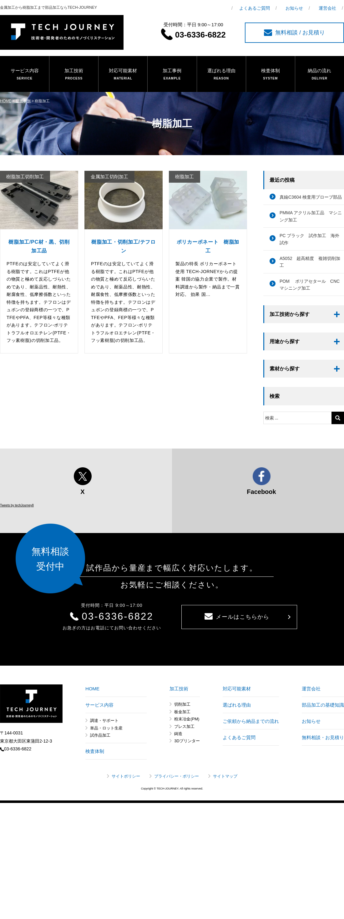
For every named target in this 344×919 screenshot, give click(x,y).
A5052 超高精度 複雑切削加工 (310, 262)
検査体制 (270, 74)
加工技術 (73, 74)
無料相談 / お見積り (294, 32)
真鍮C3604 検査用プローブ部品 (311, 197)
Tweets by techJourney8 (17, 505)
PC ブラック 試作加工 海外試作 (309, 239)
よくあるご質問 (254, 8)
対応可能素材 (123, 74)
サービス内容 (24, 74)
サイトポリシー (126, 776)
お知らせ (294, 8)
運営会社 (327, 8)
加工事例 (172, 74)
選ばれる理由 (221, 74)
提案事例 (23, 101)
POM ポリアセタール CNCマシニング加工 (310, 285)
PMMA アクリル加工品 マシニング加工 (311, 216)
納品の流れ (319, 74)
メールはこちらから (237, 616)
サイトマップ (225, 776)
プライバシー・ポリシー (176, 776)
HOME (5, 101)
